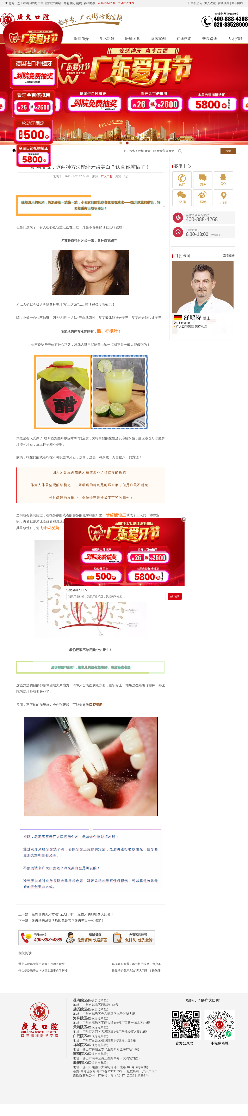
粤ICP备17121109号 (110, 1071)
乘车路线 (237, 3)
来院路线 (209, 39)
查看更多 (229, 255)
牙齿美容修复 (165, 151)
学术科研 (107, 39)
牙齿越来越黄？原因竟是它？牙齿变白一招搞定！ (68, 920)
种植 (141, 151)
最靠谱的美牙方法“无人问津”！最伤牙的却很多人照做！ (73, 914)
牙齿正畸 (150, 151)
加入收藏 (210, 3)
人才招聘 (235, 39)
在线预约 (223, 3)
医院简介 (81, 39)
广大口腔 (106, 176)
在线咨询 (183, 39)
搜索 (228, 151)
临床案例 (158, 39)
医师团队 (132, 39)
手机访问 (196, 3)
